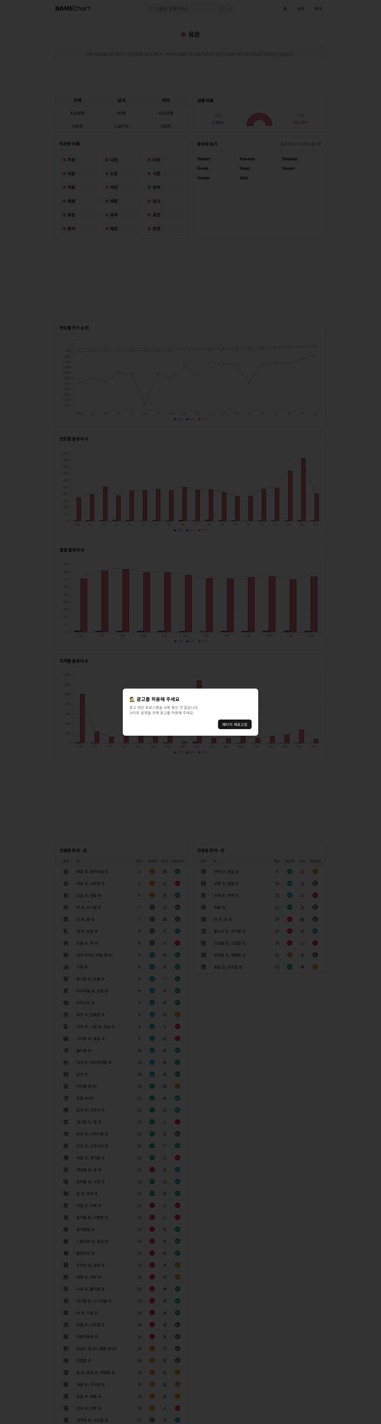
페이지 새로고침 (234, 724)
